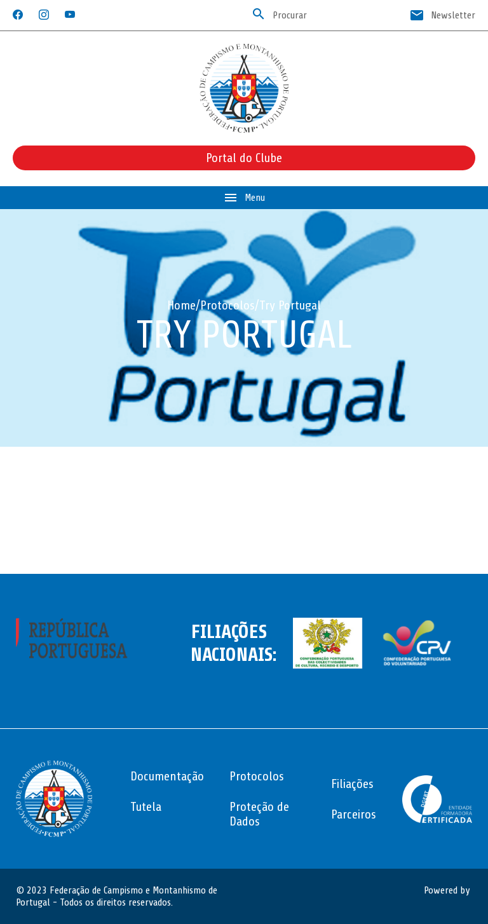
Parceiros (353, 814)
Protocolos (227, 305)
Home (181, 305)
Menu (244, 197)
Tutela (145, 806)
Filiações (352, 784)
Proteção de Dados (259, 814)
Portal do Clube (244, 158)
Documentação (167, 776)
